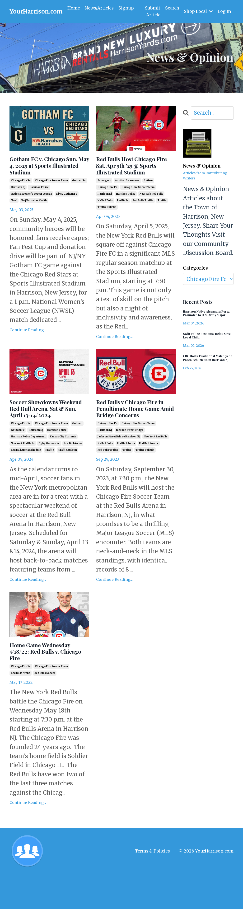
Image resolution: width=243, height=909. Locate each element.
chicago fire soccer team (51, 195)
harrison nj (18, 201)
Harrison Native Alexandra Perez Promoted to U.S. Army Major (207, 317)
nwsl (14, 214)
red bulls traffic (143, 214)
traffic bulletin (107, 221)
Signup (126, 8)
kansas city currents (63, 465)
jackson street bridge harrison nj (119, 465)
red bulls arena (20, 707)
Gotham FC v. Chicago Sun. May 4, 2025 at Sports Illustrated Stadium (45, 173)
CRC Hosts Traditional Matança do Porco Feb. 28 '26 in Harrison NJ (206, 370)
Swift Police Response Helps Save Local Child (204, 343)
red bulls (122, 214)
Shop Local (198, 11)
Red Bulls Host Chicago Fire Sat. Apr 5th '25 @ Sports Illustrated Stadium (134, 173)
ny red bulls (105, 214)
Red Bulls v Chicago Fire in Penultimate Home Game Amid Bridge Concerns (128, 430)
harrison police (39, 201)
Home (73, 8)
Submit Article (152, 11)
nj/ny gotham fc (66, 208)
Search (172, 8)
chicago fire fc (21, 195)
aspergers (104, 195)
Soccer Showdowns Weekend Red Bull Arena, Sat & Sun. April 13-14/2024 (48, 430)
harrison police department (28, 465)
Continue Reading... (27, 344)
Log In (224, 11)
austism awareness (127, 195)
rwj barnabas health (34, 214)
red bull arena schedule (26, 478)
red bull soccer (148, 472)
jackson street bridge (129, 458)
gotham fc (79, 195)
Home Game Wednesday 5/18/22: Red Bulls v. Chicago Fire (49, 683)
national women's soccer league (31, 208)
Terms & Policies (152, 886)
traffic (162, 214)
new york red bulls (151, 208)
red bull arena (73, 472)
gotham (77, 452)
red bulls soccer (44, 707)
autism (148, 195)
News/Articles (99, 8)
